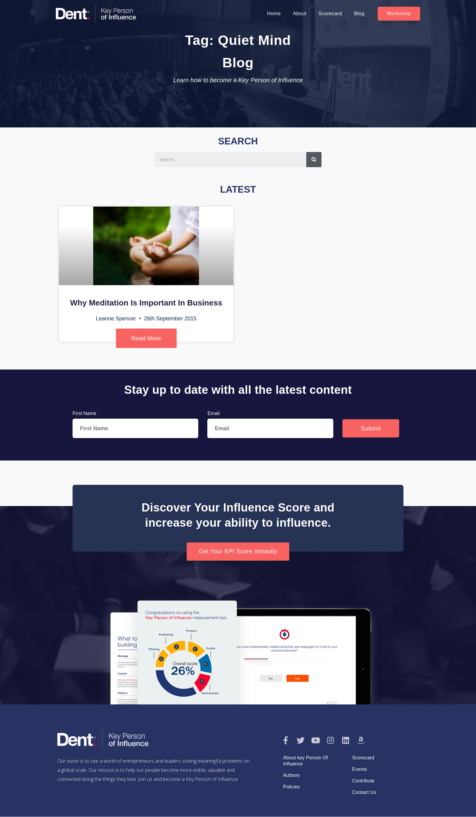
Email (213, 413)
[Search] (313, 159)
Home (274, 13)
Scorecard (330, 13)
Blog (359, 13)
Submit (371, 428)
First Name (84, 413)
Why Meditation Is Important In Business (146, 302)
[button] (399, 14)
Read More (146, 338)
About (299, 13)
